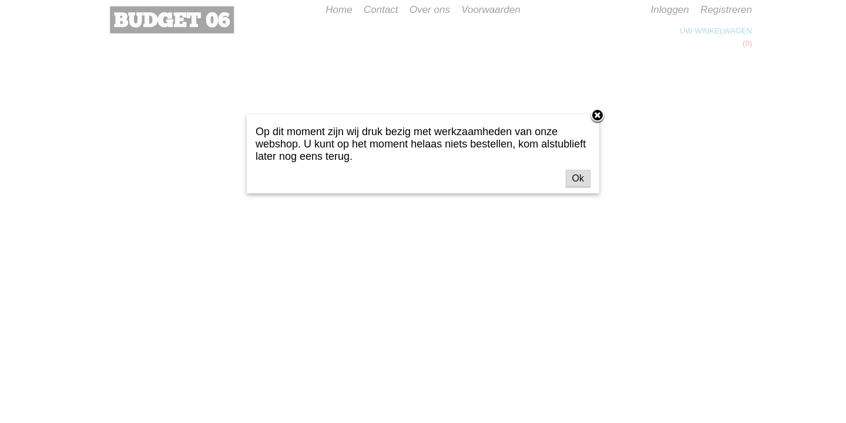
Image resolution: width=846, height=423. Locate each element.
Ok (578, 178)
